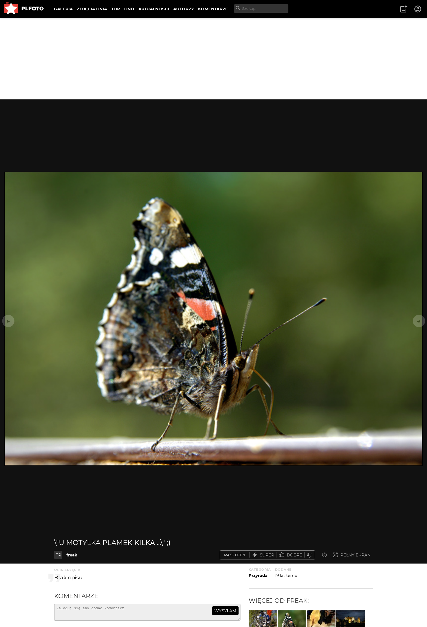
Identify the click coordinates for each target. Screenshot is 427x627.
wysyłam (225, 610)
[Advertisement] (213, 58)
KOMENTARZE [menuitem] (213, 8)
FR (58, 555)
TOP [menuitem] (115, 8)
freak (71, 555)
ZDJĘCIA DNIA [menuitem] (92, 8)
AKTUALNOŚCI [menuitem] (153, 8)
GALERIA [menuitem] (63, 8)
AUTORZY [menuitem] (183, 8)
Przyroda (258, 575)
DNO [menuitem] (129, 8)
